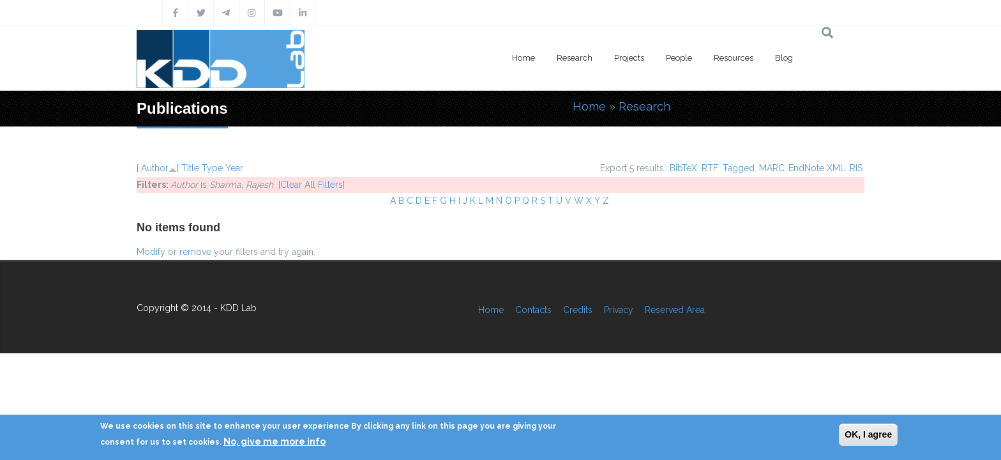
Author (155, 168)
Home (523, 58)
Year (234, 168)
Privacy (618, 310)
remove (195, 252)
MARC (772, 168)
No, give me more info (274, 441)
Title (190, 168)
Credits (577, 310)
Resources (733, 58)
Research (574, 58)
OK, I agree (868, 434)
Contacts (533, 310)
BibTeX (683, 168)
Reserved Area (675, 310)
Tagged (739, 168)
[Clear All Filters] (311, 185)
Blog (784, 58)
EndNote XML (816, 168)
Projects (629, 58)
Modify (151, 252)
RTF (710, 168)
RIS (856, 168)
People (679, 58)
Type (212, 168)
